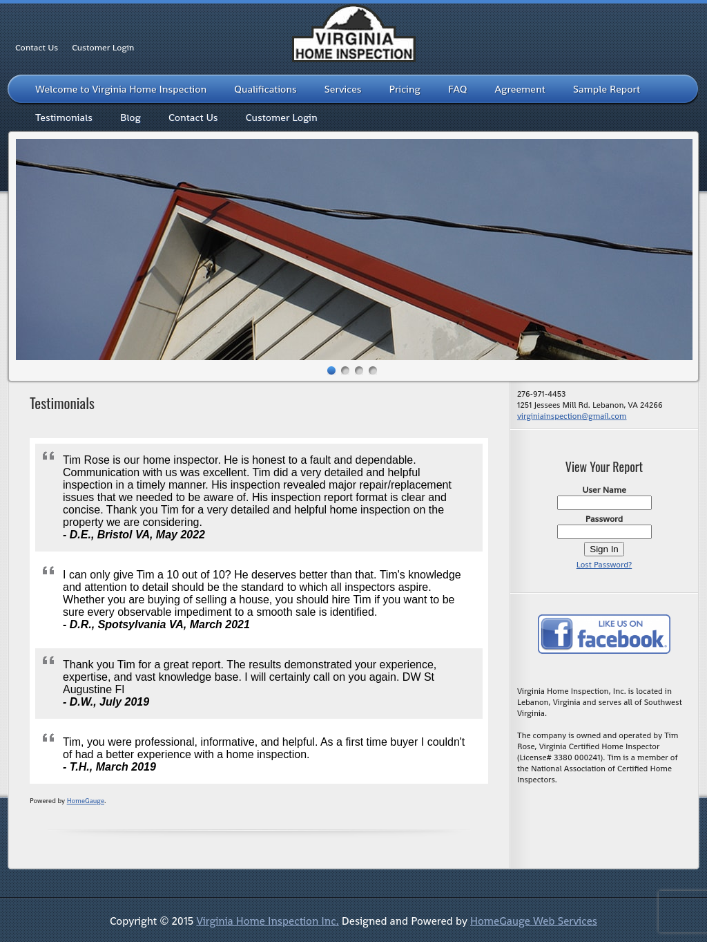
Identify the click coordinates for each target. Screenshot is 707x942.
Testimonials (64, 117)
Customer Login (103, 47)
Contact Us (36, 47)
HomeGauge (85, 800)
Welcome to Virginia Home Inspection (120, 88)
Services (343, 88)
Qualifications (265, 88)
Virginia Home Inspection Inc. (267, 921)
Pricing (404, 88)
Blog (130, 117)
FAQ (457, 88)
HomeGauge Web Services (533, 921)
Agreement (520, 88)
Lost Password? (604, 564)
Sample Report (606, 88)
